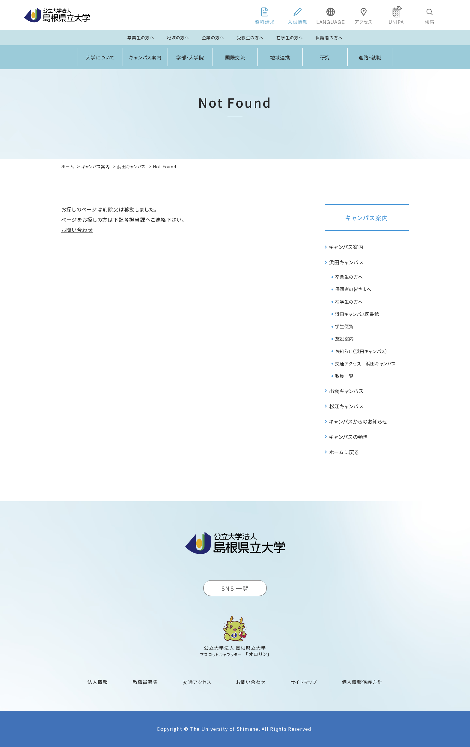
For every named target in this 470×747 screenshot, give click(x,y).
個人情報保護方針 (362, 682)
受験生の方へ (250, 37)
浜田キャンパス (346, 262)
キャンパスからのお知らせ (358, 421)
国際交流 (235, 57)
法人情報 (98, 682)
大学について (100, 57)
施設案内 (344, 338)
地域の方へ (178, 37)
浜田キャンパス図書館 (357, 314)
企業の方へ (213, 37)
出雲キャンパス (346, 390)
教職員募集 (145, 682)
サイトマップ (303, 682)
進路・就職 (370, 57)
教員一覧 (344, 376)
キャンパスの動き (348, 436)
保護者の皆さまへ (353, 289)
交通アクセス (197, 682)
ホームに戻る (344, 452)
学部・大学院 (190, 57)
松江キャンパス (346, 406)
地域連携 (280, 57)
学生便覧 (344, 326)
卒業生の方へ (140, 37)
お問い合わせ (77, 229)
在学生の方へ (289, 37)
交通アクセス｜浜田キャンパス (365, 363)
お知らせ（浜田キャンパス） (361, 351)
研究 (325, 57)
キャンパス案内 (145, 57)
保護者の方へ (329, 37)
